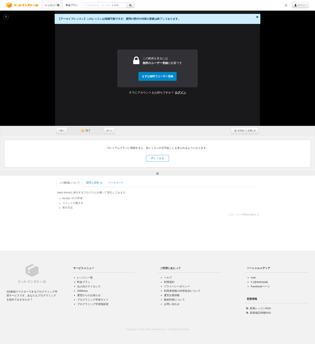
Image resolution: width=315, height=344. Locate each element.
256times (82, 290)
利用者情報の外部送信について (182, 290)
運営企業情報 (172, 295)
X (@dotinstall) (259, 281)
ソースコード (116, 182)
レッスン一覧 (52, 5)
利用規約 (169, 281)
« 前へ (61, 130)
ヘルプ (168, 277)
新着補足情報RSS (260, 312)
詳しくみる (157, 158)
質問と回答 (94, 182)
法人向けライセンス (89, 286)
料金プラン (72, 5)
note (253, 277)
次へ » (109, 130)
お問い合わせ (172, 304)
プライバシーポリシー (177, 286)
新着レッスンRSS (260, 308)
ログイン (300, 5)
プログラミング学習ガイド (92, 299)
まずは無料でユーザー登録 (157, 76)
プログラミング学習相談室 (92, 304)
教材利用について (174, 299)
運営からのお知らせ (89, 295)
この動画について (70, 182)
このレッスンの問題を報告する (243, 214)
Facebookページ (260, 286)
